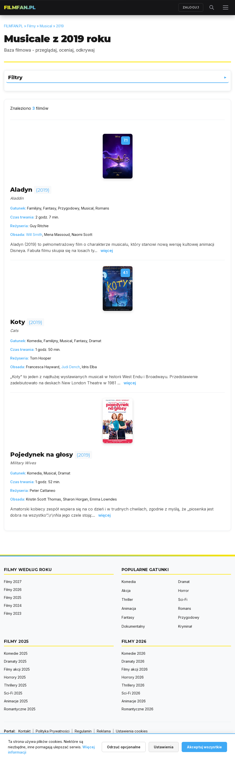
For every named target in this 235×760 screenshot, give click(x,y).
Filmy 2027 (13, 581)
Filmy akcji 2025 (17, 669)
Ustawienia (163, 747)
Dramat (184, 581)
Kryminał (185, 626)
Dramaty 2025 (15, 661)
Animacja (129, 608)
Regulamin (83, 731)
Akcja (126, 590)
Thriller (127, 599)
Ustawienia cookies (132, 731)
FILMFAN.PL (20, 7)
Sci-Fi (182, 599)
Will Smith (34, 234)
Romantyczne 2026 (137, 709)
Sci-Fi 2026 (131, 693)
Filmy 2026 (13, 589)
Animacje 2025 (16, 701)
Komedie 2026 (133, 653)
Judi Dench (70, 367)
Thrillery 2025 (15, 685)
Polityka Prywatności (52, 731)
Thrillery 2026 (133, 685)
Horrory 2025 (15, 677)
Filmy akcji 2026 (135, 669)
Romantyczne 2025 (19, 709)
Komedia (129, 581)
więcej (107, 250)
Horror (183, 590)
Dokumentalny (133, 626)
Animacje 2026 (134, 701)
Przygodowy (188, 617)
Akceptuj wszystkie (204, 747)
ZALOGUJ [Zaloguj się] (191, 7)
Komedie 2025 (16, 653)
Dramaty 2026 (133, 661)
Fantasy (128, 617)
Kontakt (24, 731)
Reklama (104, 731)
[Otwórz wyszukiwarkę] (211, 7)
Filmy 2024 (13, 605)
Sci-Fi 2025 (13, 693)
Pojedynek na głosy (51, 454)
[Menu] (225, 7)
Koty (27, 322)
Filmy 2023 (12, 613)
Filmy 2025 (12, 597)
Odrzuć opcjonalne (123, 747)
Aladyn (30, 189)
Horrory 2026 (133, 677)
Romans (184, 608)
